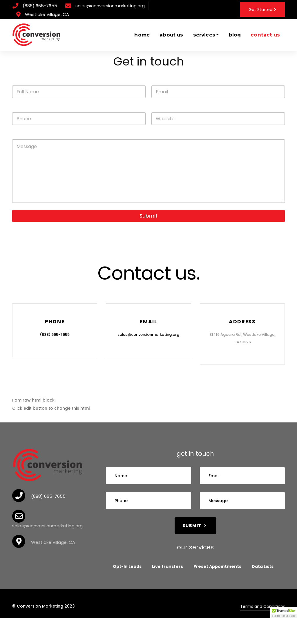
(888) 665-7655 (40, 6)
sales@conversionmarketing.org (110, 6)
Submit (148, 215)
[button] (283, 612)
